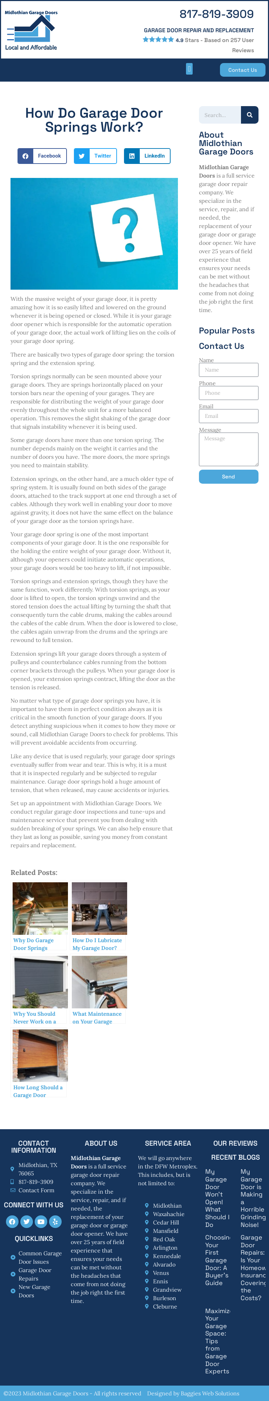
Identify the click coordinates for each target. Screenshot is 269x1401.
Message (210, 430)
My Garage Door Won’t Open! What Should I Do (217, 1197)
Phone (207, 383)
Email (206, 406)
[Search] (249, 115)
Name (206, 360)
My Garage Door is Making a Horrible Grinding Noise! (253, 1197)
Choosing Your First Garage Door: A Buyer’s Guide (219, 1260)
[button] (189, 69)
